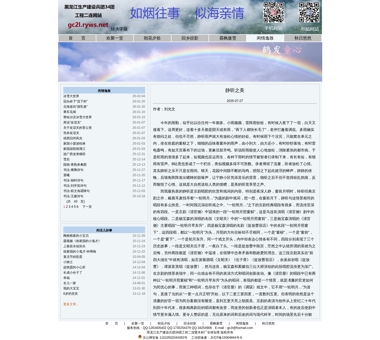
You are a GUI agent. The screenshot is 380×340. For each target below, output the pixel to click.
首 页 (77, 38)
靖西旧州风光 (72, 138)
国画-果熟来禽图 (75, 164)
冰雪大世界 (71, 96)
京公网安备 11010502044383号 (165, 337)
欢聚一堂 (114, 38)
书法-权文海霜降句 (76, 191)
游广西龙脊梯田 (74, 154)
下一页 (85, 207)
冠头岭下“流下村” (75, 101)
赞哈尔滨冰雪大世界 (77, 117)
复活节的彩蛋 (72, 257)
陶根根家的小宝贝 (76, 236)
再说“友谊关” (72, 122)
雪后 (66, 159)
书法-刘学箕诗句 (75, 186)
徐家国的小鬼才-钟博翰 (79, 251)
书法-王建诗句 (73, 196)
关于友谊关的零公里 (77, 128)
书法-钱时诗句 (73, 180)
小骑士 (68, 262)
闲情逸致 (265, 38)
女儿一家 (69, 283)
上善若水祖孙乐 (74, 246)
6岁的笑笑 (70, 293)
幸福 (66, 278)
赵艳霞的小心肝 (74, 267)
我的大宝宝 (71, 288)
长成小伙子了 (72, 272)
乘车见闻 (69, 112)
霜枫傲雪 (227, 38)
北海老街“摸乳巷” (75, 107)
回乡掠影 (190, 38)
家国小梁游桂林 (74, 143)
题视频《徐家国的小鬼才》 (82, 241)
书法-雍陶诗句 (73, 170)
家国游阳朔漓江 (74, 149)
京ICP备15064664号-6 (226, 337)
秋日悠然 (302, 38)
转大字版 (119, 29)
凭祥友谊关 (71, 133)
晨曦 (66, 175)
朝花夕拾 (152, 38)
